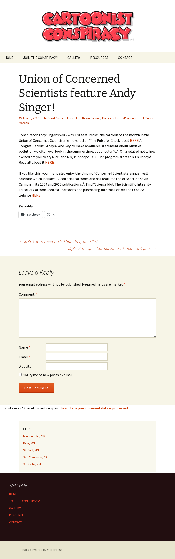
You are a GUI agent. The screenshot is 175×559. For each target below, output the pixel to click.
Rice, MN (29, 443)
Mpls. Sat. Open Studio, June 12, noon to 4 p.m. (112, 248)
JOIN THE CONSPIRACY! (40, 57)
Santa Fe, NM (32, 464)
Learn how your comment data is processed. (95, 408)
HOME (9, 57)
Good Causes (56, 118)
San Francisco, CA (35, 457)
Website (25, 366)
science (131, 118)
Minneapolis (110, 118)
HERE (134, 140)
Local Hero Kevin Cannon (83, 118)
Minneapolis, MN (34, 436)
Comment (28, 294)
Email (24, 356)
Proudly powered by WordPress (40, 550)
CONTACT (125, 57)
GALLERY (73, 57)
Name (24, 347)
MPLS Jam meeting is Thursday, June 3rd (58, 241)
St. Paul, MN (31, 450)
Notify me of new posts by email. (47, 375)
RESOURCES (99, 57)
